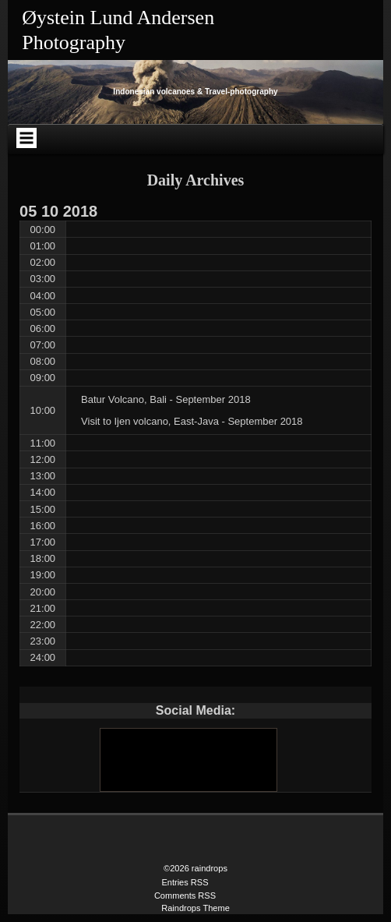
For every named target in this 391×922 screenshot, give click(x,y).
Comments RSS (185, 895)
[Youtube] (188, 760)
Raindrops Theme (195, 908)
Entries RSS (184, 882)
